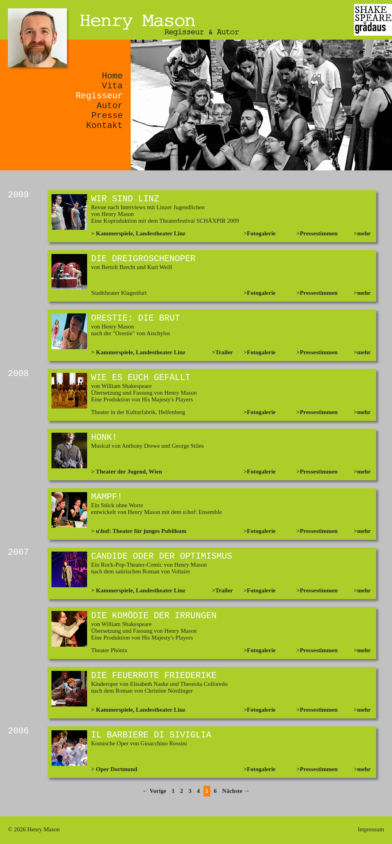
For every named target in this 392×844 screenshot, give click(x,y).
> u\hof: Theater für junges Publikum (138, 531)
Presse (107, 116)
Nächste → (236, 791)
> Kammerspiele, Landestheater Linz (138, 233)
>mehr (362, 233)
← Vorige (154, 791)
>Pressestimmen (317, 233)
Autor (110, 106)
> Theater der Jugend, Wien (126, 471)
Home (112, 76)
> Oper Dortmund (114, 769)
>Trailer (222, 352)
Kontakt (104, 126)
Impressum (371, 829)
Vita (112, 86)
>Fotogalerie (260, 233)
